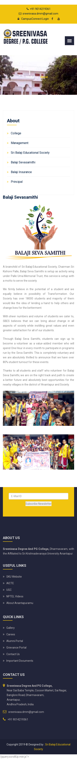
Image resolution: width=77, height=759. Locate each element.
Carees (10, 634)
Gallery (10, 627)
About (44, 76)
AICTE (10, 583)
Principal (17, 182)
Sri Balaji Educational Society (30, 152)
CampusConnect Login (32, 18)
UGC (9, 589)
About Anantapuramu (19, 603)
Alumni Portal (14, 641)
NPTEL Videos (14, 596)
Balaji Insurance (21, 172)
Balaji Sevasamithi (23, 162)
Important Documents (19, 660)
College (16, 133)
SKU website (14, 576)
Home (30, 76)
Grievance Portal (16, 647)
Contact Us (13, 654)
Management (19, 143)
